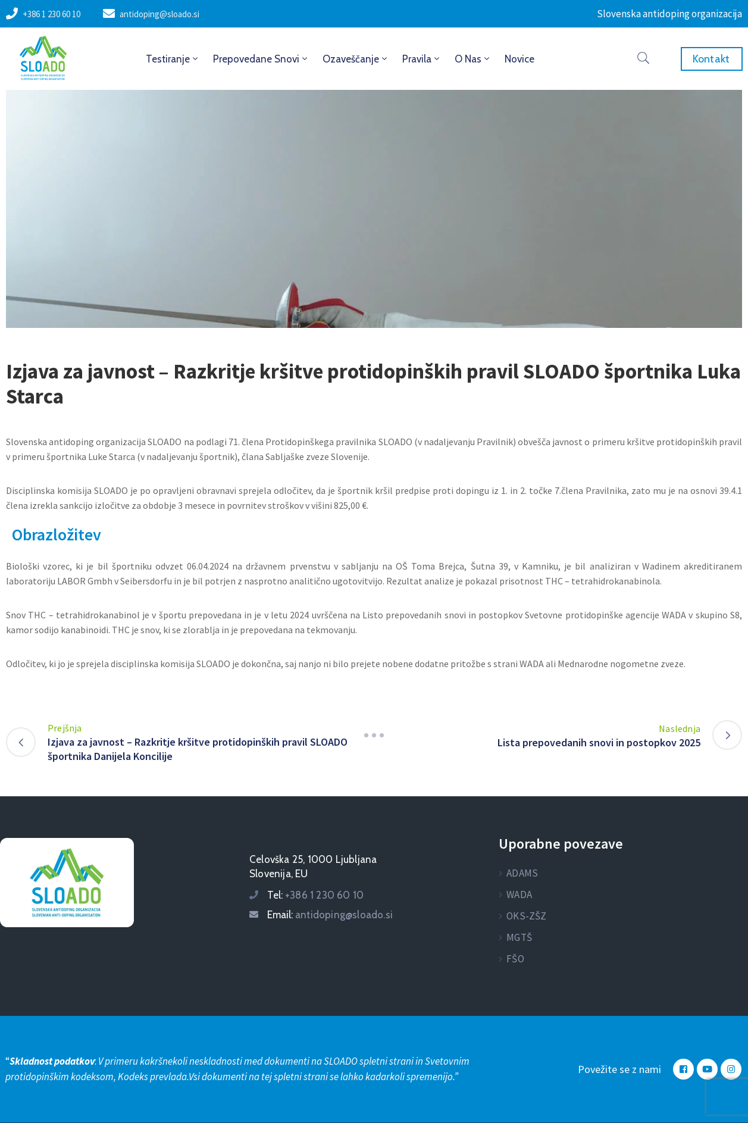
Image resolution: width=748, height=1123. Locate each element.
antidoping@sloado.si (159, 14)
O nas (473, 59)
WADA (519, 894)
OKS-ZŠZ (526, 915)
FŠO (515, 958)
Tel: (315, 895)
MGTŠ (519, 937)
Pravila (422, 59)
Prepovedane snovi (261, 59)
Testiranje (173, 59)
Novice (519, 59)
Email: (330, 915)
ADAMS (522, 873)
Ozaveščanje (356, 59)
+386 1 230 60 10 (51, 14)
